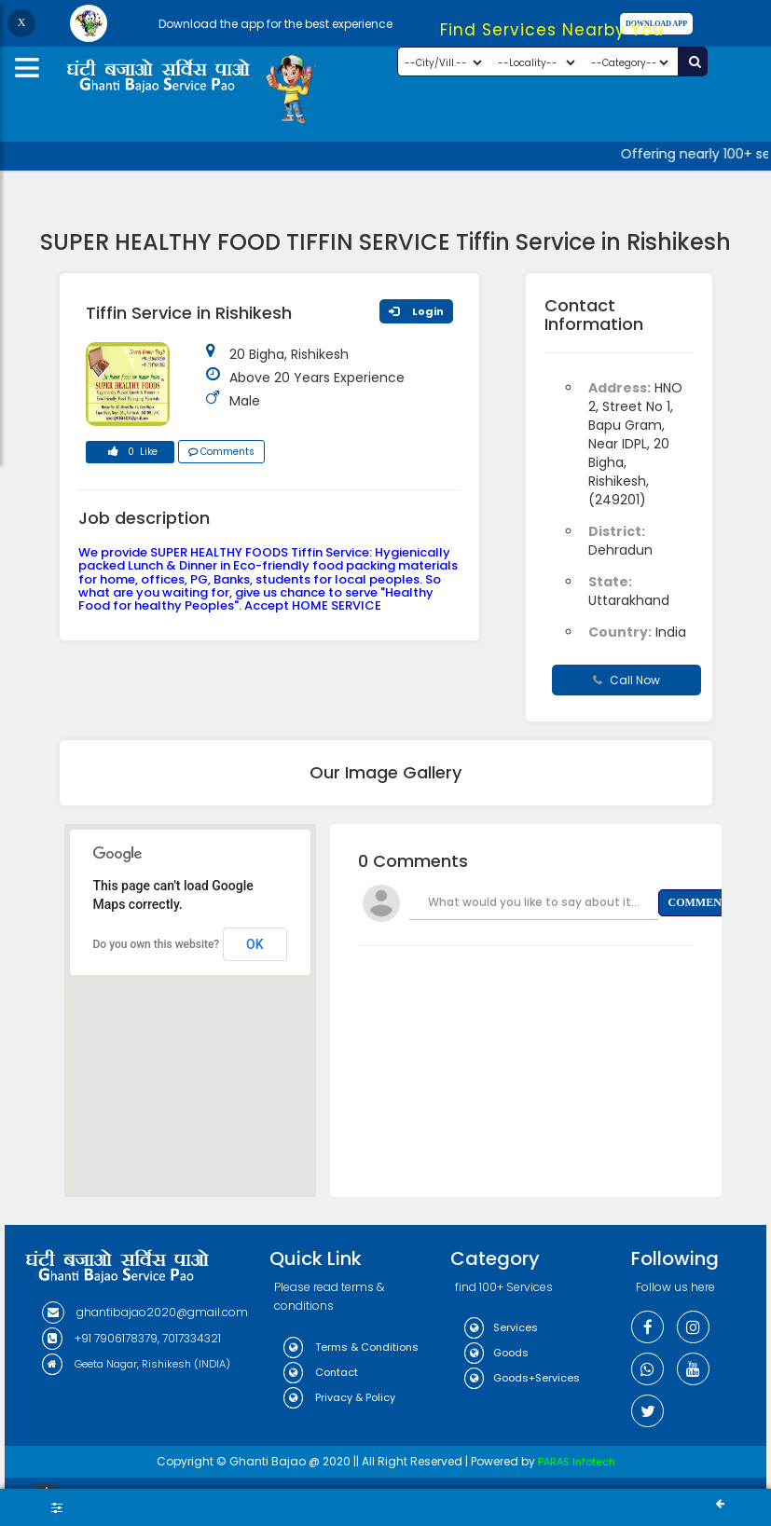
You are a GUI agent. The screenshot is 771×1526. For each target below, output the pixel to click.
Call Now (626, 680)
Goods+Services (522, 1377)
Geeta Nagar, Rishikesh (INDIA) (136, 1363)
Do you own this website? (156, 944)
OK (255, 944)
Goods (496, 1352)
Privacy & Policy (339, 1397)
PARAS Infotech (576, 1461)
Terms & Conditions (351, 1347)
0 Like (130, 454)
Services (501, 1327)
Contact (320, 1372)
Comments (221, 452)
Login (416, 311)
